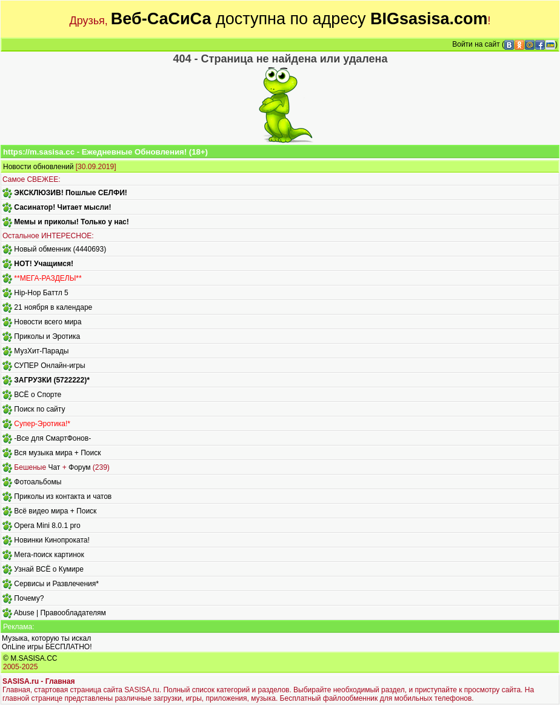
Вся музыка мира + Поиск (57, 453)
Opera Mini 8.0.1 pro (47, 525)
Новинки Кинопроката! (51, 540)
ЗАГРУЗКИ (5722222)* (51, 380)
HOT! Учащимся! (43, 263)
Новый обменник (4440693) (60, 249)
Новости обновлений (38, 166)
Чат (54, 467)
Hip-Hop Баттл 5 (41, 293)
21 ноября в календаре (53, 307)
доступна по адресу (299, 19)
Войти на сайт (475, 44)
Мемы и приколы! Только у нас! (71, 222)
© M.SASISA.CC (30, 658)
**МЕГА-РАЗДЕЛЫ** (47, 278)
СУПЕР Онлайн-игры (49, 365)
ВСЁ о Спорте (37, 394)
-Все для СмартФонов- (52, 438)
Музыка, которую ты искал (46, 638)
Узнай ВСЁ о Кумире (49, 569)
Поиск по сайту (39, 409)
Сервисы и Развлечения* (56, 584)
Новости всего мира (47, 322)
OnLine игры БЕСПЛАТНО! (47, 647)
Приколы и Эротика (47, 336)
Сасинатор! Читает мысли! (62, 207)
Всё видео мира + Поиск (55, 511)
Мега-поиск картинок (49, 554)
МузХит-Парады (41, 351)
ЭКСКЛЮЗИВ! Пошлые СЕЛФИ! (70, 193)
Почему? (29, 598)
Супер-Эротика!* (42, 423)
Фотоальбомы (37, 482)
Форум (79, 467)
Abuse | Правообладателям (60, 613)
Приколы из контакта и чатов (63, 496)
